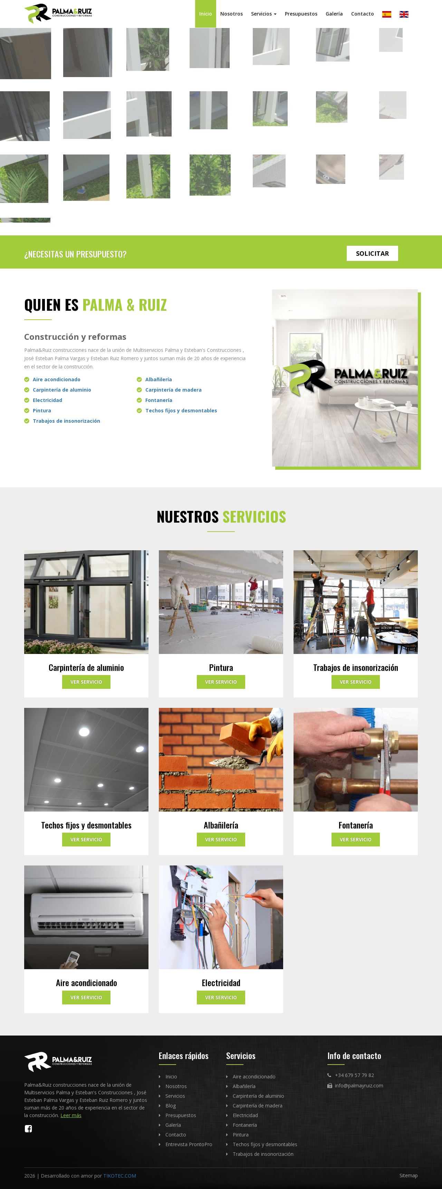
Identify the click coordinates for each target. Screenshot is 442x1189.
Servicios (264, 13)
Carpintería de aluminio (62, 389)
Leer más (70, 1115)
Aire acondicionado (56, 379)
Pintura (42, 410)
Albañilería (158, 379)
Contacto (362, 13)
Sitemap (409, 1175)
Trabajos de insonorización (66, 421)
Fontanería (158, 400)
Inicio (205, 13)
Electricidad (47, 400)
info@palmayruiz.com (359, 1085)
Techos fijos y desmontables (181, 410)
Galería (334, 13)
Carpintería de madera (173, 389)
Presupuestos (301, 13)
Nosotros (231, 13)
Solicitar (372, 253)
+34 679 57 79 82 (354, 1075)
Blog (170, 1105)
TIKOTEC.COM (119, 1175)
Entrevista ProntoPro (188, 1144)
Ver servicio (86, 681)
